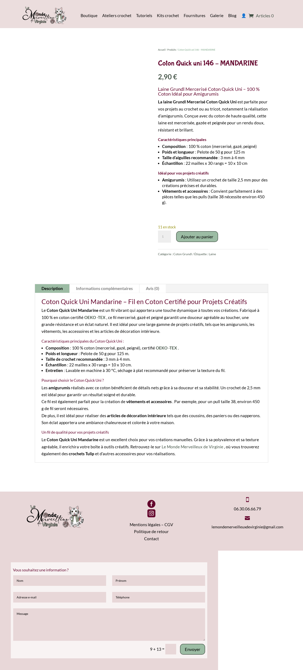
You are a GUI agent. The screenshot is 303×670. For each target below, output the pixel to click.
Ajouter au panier (197, 236)
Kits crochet (168, 15)
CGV (168, 524)
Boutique (89, 15)
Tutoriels (144, 15)
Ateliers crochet (116, 15)
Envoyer (192, 649)
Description (52, 288)
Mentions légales (145, 524)
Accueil (162, 49)
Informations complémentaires (104, 288)
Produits (171, 49)
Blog (232, 15)
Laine (212, 254)
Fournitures (194, 15)
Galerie (216, 15)
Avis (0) (152, 288)
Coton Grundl (182, 254)
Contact (151, 538)
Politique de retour (151, 531)
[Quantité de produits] (164, 237)
